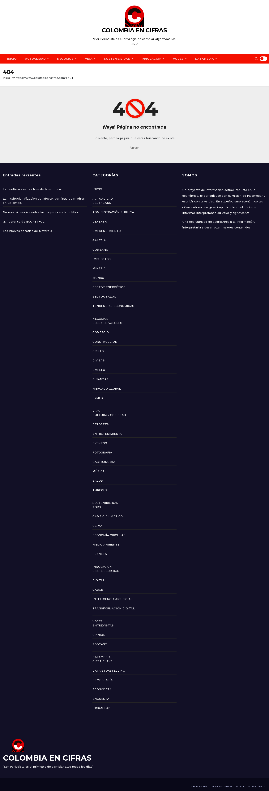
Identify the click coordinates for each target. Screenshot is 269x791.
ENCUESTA (100, 698)
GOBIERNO (100, 249)
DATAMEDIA (206, 58)
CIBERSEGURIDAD (105, 571)
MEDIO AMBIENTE (105, 544)
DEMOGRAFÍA (102, 680)
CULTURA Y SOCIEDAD (109, 415)
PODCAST (99, 644)
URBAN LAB (101, 708)
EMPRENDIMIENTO (106, 231)
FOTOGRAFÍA (102, 452)
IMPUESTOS (101, 259)
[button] (256, 58)
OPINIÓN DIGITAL (222, 786)
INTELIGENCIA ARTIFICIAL (112, 599)
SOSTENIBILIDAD (118, 58)
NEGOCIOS (67, 58)
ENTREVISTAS (103, 625)
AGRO (96, 507)
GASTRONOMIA (103, 462)
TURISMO (99, 490)
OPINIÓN (98, 635)
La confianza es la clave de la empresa (32, 189)
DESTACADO (101, 203)
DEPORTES (100, 424)
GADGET (98, 589)
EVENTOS (99, 443)
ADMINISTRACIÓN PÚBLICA (113, 212)
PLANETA (99, 554)
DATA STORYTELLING (108, 670)
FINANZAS (100, 379)
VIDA (90, 58)
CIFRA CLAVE (102, 661)
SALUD (97, 480)
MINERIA (98, 268)
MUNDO (98, 278)
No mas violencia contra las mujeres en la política (41, 212)
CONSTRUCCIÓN (104, 341)
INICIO (12, 58)
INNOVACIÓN (153, 58)
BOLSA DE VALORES (107, 323)
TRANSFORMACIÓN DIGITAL (113, 608)
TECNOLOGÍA (199, 786)
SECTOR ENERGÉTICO (108, 287)
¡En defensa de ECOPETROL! (24, 221)
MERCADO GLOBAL (106, 388)
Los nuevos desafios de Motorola (27, 231)
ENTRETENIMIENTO (107, 433)
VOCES (180, 58)
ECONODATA (101, 689)
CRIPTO (98, 351)
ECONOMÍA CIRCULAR (108, 535)
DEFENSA (99, 221)
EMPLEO (98, 370)
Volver (134, 147)
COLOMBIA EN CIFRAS (134, 30)
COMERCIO (100, 332)
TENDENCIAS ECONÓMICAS (113, 306)
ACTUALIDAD (37, 58)
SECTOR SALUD (104, 296)
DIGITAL (98, 580)
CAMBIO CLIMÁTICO (107, 516)
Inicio (6, 78)
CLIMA (97, 526)
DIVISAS (98, 360)
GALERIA (99, 240)
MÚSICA (98, 471)
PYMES (97, 398)
